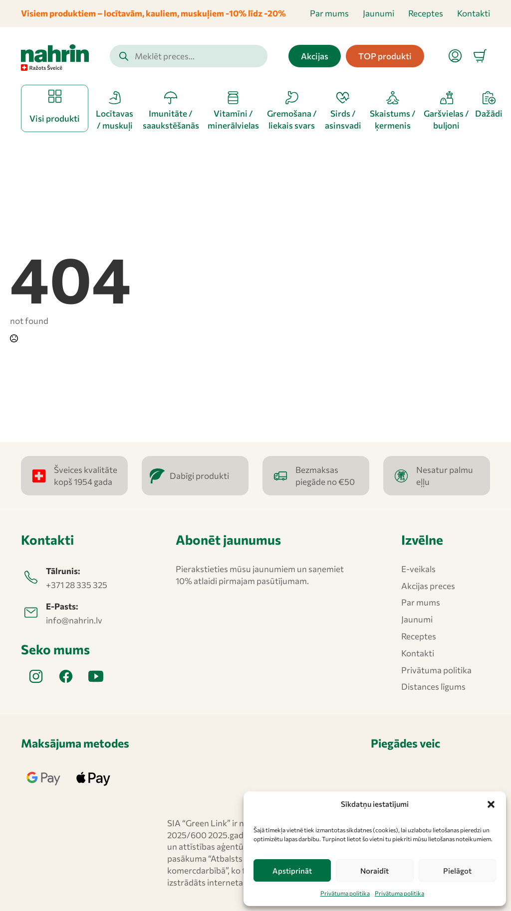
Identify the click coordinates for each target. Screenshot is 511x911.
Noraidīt (374, 870)
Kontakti (473, 13)
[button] (491, 804)
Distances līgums (433, 686)
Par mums (329, 13)
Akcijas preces (428, 586)
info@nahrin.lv (74, 620)
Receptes (425, 13)
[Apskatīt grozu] (480, 56)
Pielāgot (457, 870)
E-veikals (418, 569)
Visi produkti (54, 118)
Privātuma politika (345, 893)
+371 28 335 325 (76, 585)
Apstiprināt (292, 870)
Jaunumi (378, 13)
